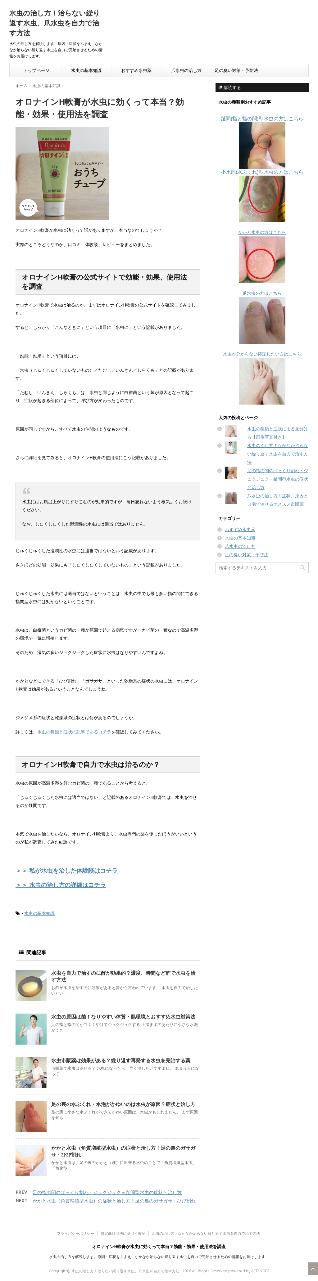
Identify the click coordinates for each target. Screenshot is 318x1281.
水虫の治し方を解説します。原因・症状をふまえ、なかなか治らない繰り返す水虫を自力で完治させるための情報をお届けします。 (159, 1256)
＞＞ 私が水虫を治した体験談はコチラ (67, 870)
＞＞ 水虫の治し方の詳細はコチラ (61, 885)
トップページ (36, 70)
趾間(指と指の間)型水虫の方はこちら (262, 118)
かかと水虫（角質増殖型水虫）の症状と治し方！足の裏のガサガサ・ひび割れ (114, 1201)
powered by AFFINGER (249, 1271)
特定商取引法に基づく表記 (123, 1233)
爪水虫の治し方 (186, 70)
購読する (230, 87)
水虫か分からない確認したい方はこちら (262, 354)
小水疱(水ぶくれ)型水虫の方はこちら (262, 172)
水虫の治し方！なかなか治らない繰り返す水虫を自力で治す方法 (277, 454)
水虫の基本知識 (86, 70)
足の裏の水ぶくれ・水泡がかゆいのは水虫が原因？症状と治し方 (123, 1104)
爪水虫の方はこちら (262, 293)
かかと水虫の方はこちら (262, 232)
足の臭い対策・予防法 (236, 70)
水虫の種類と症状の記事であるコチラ (74, 732)
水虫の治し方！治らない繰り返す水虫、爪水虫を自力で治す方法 (54, 23)
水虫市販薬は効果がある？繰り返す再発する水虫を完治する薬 (120, 1060)
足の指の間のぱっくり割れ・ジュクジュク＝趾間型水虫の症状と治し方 (107, 1192)
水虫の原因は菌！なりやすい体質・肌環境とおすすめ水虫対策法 (123, 1017)
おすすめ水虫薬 (136, 70)
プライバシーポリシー (75, 1233)
